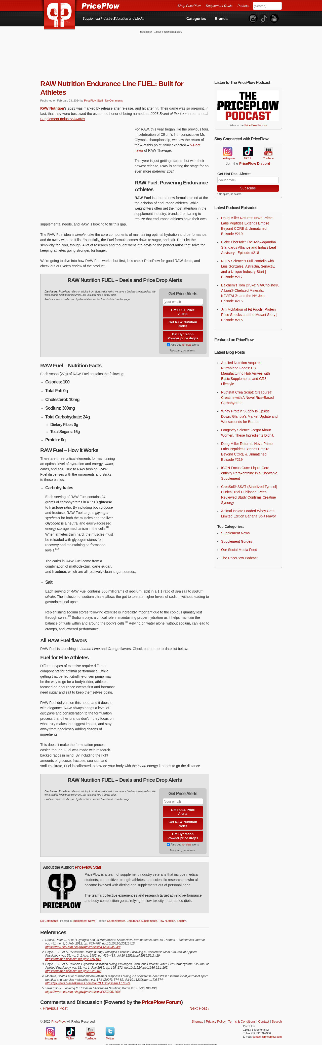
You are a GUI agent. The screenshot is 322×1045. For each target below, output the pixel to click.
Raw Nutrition (166, 917)
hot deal (186, 341)
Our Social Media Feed (239, 546)
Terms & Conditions (242, 1018)
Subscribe (248, 185)
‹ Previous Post (53, 1005)
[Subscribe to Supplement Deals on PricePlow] (168, 341)
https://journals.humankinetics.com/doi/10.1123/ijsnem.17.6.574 (87, 980)
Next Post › (199, 1005)
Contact (263, 1018)
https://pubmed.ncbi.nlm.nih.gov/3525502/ (73, 968)
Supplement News (83, 917)
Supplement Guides (236, 538)
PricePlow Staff (93, 97)
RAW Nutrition (52, 105)
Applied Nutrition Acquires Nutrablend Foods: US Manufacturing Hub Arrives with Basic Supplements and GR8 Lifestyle (245, 369)
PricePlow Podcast (256, 121)
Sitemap (197, 1018)
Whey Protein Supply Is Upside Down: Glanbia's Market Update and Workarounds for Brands (249, 413)
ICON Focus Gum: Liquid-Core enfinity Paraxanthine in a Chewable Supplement (249, 469)
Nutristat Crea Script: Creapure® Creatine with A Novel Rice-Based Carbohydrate (247, 394)
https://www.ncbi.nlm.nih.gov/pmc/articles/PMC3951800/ (82, 988)
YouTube (268, 148)
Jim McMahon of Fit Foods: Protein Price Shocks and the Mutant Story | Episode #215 (249, 311)
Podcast (243, 6)
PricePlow (58, 1018)
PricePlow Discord (254, 160)
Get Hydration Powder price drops (183, 333)
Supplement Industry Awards (62, 115)
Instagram (227, 148)
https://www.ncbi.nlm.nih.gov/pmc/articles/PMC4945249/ (82, 943)
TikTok (248, 148)
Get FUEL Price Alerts (183, 308)
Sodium (181, 917)
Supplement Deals (219, 6)
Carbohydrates (116, 917)
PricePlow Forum (161, 999)
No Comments (114, 97)
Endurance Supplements (142, 917)
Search (277, 1018)
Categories (196, 18)
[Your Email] (248, 176)
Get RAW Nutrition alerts (183, 321)
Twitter (110, 1028)
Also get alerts (183, 341)
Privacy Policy (216, 1018)
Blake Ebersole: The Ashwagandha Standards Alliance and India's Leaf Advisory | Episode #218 (248, 244)
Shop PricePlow (189, 6)
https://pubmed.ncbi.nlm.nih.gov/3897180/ (73, 956)
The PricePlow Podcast (239, 554)
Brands (221, 18)
